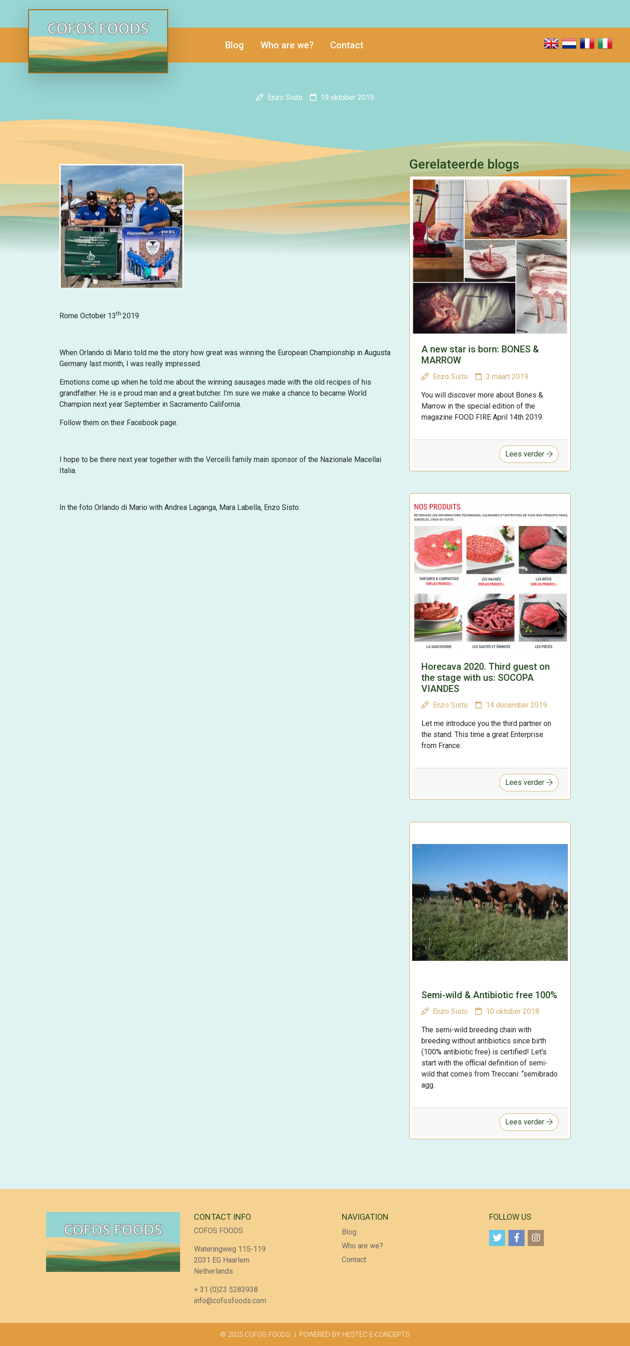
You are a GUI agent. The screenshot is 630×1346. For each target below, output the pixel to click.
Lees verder (529, 454)
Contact (346, 45)
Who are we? (287, 45)
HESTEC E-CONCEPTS (376, 1334)
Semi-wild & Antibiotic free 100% (489, 995)
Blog (234, 45)
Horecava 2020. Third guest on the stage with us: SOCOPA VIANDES (485, 677)
